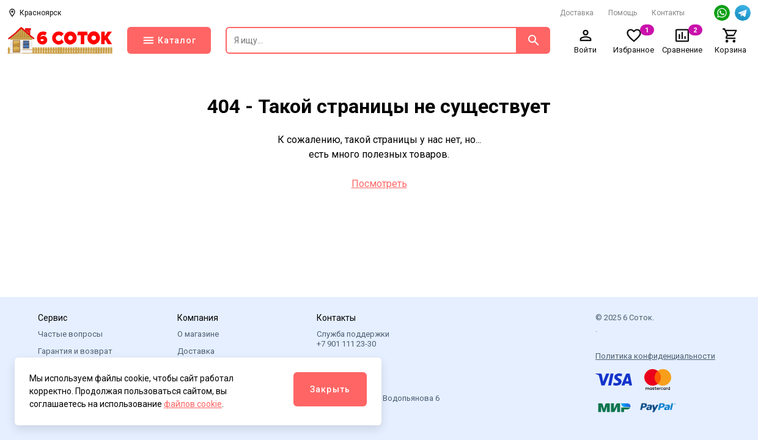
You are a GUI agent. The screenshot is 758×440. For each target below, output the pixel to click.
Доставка (577, 13)
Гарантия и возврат (75, 351)
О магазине (198, 334)
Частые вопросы (70, 334)
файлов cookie (193, 404)
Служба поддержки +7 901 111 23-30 (353, 338)
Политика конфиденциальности (655, 356)
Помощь (622, 13)
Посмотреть (379, 183)
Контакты (668, 13)
